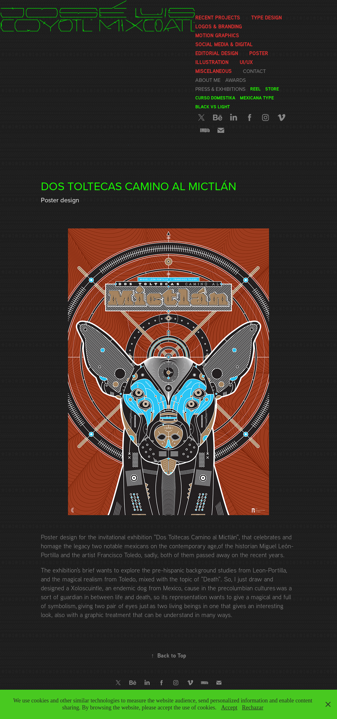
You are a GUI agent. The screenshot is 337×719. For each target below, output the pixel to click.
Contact (254, 71)
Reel (255, 89)
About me (208, 79)
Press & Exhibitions (220, 88)
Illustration (211, 62)
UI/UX (246, 62)
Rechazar (252, 707)
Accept (229, 707)
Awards (235, 79)
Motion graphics (217, 35)
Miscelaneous (213, 71)
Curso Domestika (215, 98)
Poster (258, 53)
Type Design (266, 17)
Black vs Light (212, 107)
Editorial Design (216, 53)
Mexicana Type (257, 98)
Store (272, 89)
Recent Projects (217, 17)
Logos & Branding (218, 26)
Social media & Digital (224, 44)
